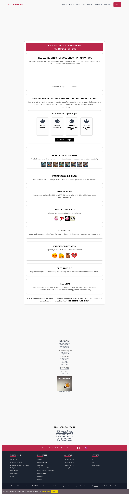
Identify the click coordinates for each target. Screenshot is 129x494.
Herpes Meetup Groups (64, 433)
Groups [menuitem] (97, 4)
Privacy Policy (68, 468)
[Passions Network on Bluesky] (86, 448)
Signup (12, 459)
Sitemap (39, 479)
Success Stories (69, 459)
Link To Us (40, 476)
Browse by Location (16, 462)
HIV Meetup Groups (64, 440)
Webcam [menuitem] (90, 4)
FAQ (93, 459)
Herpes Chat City (65, 358)
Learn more (46, 491)
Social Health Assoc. (65, 341)
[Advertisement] (64, 24)
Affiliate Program (42, 462)
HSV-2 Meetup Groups (64, 436)
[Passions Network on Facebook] (78, 448)
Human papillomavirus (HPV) (72, 127)
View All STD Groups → (64, 140)
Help (93, 462)
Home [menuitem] (63, 4)
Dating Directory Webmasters (46, 471)
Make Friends (96, 465)
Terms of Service (69, 465)
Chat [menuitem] (83, 4)
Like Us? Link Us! (64, 390)
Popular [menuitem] (106, 4)
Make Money (14, 473)
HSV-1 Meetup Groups (64, 434)
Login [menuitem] (117, 4)
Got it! (54, 491)
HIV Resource (64, 344)
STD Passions (15, 4)
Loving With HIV (64, 354)
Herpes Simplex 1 (57, 126)
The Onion (64, 373)
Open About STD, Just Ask (86, 127)
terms (96, 486)
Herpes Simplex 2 (42, 126)
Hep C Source (64, 346)
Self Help (40, 465)
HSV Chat (64, 361)
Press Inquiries (41, 473)
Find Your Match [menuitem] (74, 4)
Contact (94, 468)
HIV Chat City (65, 363)
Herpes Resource (64, 343)
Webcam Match (64, 369)
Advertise (40, 459)
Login (17, 459)
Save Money (14, 471)
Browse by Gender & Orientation (19, 465)
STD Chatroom (64, 364)
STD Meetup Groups (64, 431)
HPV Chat (64, 360)
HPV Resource (64, 347)
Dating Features (15, 468)
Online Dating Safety (43, 468)
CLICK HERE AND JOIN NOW (77, 301)
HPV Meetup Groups (64, 438)
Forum (12, 476)
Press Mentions (69, 462)
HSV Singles (64, 352)
